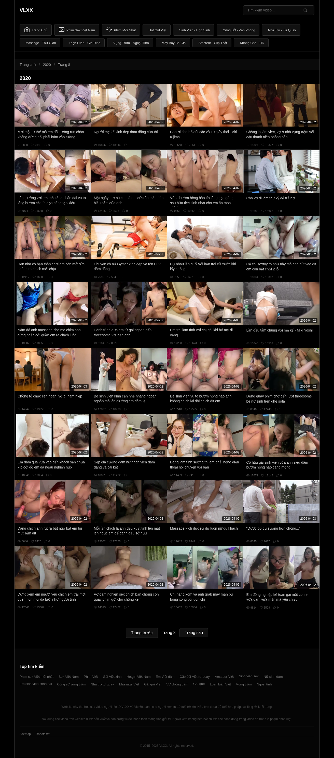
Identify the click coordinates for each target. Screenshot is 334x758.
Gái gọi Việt (152, 684)
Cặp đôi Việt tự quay (195, 677)
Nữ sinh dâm (273, 677)
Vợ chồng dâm (177, 684)
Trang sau (194, 632)
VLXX (26, 10)
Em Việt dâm (165, 677)
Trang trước (141, 633)
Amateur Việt (224, 677)
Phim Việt (91, 677)
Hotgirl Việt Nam (138, 677)
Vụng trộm (244, 684)
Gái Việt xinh (112, 677)
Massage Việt (129, 684)
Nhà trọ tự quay (102, 684)
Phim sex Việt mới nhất (36, 677)
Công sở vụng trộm (71, 684)
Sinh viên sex (248, 676)
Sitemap (25, 734)
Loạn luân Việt (220, 684)
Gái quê (199, 684)
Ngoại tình (264, 684)
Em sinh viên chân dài (36, 684)
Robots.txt (42, 734)
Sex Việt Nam (69, 677)
